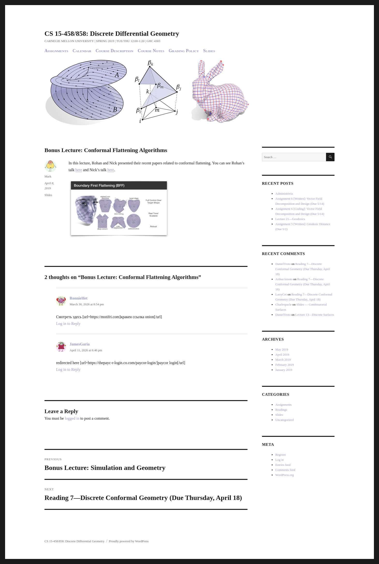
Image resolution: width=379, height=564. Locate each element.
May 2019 (281, 349)
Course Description (114, 50)
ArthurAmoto (283, 279)
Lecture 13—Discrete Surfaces (314, 314)
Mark (47, 176)
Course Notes (151, 50)
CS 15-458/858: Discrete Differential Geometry (111, 33)
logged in (72, 418)
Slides (209, 50)
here (78, 170)
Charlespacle (283, 304)
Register (280, 454)
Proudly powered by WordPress (128, 541)
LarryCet (281, 294)
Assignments (56, 50)
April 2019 (282, 354)
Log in (279, 459)
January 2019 (283, 370)
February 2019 (284, 364)
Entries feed (282, 465)
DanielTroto (283, 264)
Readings (281, 409)
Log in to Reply (68, 324)
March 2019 (283, 359)
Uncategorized (284, 420)
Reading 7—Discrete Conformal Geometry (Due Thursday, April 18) (302, 269)
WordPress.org (284, 475)
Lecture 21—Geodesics (290, 219)
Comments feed (285, 470)
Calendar (82, 50)
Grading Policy (184, 50)
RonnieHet (78, 298)
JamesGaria (80, 344)
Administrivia (284, 193)
